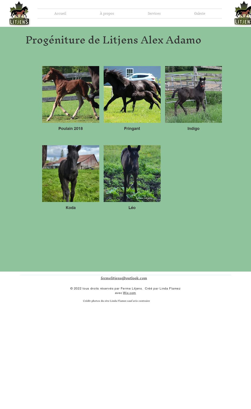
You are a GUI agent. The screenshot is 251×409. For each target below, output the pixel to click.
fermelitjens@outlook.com (124, 278)
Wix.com (129, 293)
